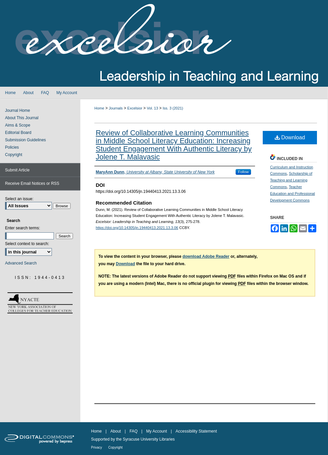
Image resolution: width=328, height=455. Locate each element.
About (116, 431)
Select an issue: (19, 199)
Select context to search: (27, 243)
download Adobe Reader (205, 256)
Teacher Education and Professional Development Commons (292, 193)
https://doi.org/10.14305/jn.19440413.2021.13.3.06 (137, 228)
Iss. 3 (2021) (173, 108)
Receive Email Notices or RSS (32, 183)
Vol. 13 (152, 108)
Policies (12, 147)
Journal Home (17, 110)
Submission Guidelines (25, 140)
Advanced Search (21, 263)
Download (290, 137)
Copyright (13, 154)
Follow (243, 172)
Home (99, 108)
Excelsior (134, 108)
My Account (157, 431)
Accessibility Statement (196, 431)
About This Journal (21, 118)
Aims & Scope (17, 125)
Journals (116, 108)
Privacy (97, 447)
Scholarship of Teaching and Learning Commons (291, 180)
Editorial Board (18, 132)
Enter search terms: (22, 228)
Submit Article (17, 170)
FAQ (134, 431)
